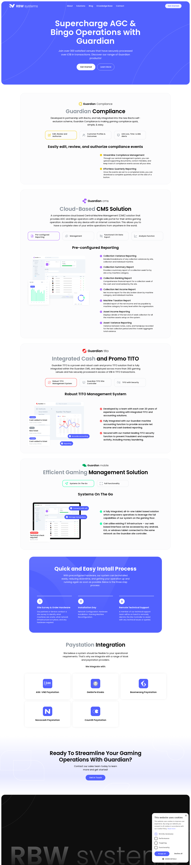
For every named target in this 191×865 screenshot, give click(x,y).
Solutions (80, 6)
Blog (91, 6)
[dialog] (170, 838)
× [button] (186, 816)
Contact (120, 6)
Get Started (173, 6)
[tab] (61, 136)
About (70, 6)
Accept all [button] (162, 854)
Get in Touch (95, 777)
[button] (170, 859)
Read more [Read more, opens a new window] (171, 829)
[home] (24, 6)
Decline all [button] (178, 854)
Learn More (105, 67)
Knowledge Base (104, 6)
